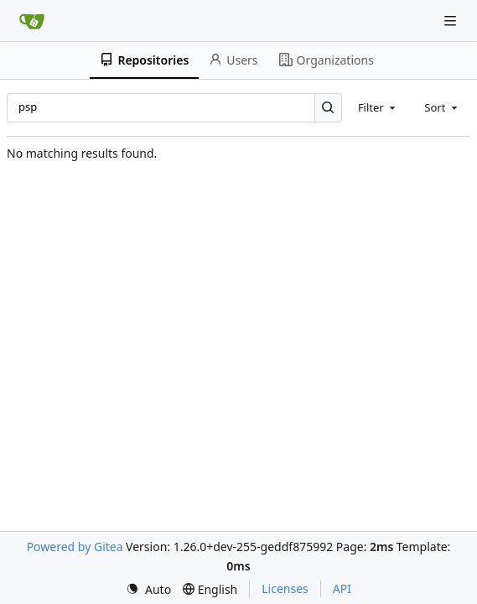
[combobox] (378, 107)
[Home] (31, 21)
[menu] (148, 589)
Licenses (285, 588)
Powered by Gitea (75, 547)
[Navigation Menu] (452, 20)
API (342, 588)
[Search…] (328, 107)
